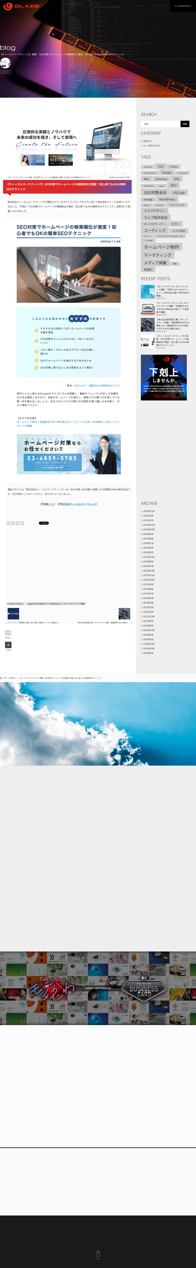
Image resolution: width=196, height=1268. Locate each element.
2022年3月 (148, 607)
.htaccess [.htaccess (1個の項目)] (147, 167)
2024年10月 (149, 529)
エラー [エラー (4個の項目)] (175, 224)
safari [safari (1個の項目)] (161, 186)
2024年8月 (148, 538)
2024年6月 (148, 547)
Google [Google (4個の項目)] (167, 172)
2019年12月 (149, 643)
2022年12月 (149, 570)
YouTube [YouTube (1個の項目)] (159, 205)
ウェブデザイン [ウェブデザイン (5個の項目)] (154, 210)
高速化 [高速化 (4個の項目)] (148, 269)
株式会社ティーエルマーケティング (79, 503)
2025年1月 (148, 520)
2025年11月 (149, 511)
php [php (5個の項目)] (177, 178)
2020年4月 (148, 639)
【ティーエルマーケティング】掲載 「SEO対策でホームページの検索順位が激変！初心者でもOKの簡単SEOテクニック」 (165, 341)
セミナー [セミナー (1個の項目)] (147, 236)
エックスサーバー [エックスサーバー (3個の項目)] (154, 224)
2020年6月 (148, 634)
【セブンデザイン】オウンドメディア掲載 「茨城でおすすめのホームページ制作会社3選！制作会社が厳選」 (165, 292)
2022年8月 (148, 588)
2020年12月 (149, 630)
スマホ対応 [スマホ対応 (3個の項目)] (178, 231)
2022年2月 (148, 611)
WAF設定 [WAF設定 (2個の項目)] (148, 199)
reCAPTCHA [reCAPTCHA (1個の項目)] (148, 186)
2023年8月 (148, 561)
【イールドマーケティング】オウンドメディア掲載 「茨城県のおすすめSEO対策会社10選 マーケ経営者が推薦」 (165, 308)
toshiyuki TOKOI (124, 177)
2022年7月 (148, 593)
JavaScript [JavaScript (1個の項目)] (182, 173)
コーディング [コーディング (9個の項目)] (155, 230)
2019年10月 (149, 648)
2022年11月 (149, 575)
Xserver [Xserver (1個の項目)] (147, 205)
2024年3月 (148, 552)
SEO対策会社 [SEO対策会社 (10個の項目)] (155, 192)
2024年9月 (148, 533)
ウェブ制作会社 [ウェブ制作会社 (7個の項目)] (156, 217)
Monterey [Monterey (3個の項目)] (161, 179)
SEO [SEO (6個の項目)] (173, 185)
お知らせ (5, 72)
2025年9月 (148, 515)
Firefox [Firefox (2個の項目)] (173, 166)
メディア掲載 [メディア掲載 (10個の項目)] (155, 262)
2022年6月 (148, 598)
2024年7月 (148, 543)
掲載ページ (49, 503)
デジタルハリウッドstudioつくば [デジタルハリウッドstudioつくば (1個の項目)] (170, 236)
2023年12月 (149, 556)
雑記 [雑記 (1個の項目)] (175, 263)
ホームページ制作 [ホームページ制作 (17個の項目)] (161, 247)
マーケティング (66, 603)
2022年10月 (149, 579)
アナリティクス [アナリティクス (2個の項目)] (177, 204)
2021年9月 (148, 620)
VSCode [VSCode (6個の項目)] (179, 192)
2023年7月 (148, 566)
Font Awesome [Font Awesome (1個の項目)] (150, 173)
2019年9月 (148, 653)
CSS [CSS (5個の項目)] (161, 166)
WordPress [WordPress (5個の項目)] (167, 199)
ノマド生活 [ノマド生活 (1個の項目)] (148, 240)
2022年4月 (148, 602)
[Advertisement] (67, 564)
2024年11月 (149, 524)
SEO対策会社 (39, 603)
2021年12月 (149, 616)
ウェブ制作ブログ (151, 145)
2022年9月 (148, 584)
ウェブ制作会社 (52, 603)
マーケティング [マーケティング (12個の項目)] (157, 255)
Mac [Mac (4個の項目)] (146, 179)
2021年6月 (148, 625)
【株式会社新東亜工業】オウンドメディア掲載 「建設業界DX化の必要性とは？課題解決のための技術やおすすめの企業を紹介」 (103, 622)
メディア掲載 (79, 603)
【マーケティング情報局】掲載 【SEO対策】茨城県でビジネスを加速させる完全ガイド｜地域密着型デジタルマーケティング (34, 622)
